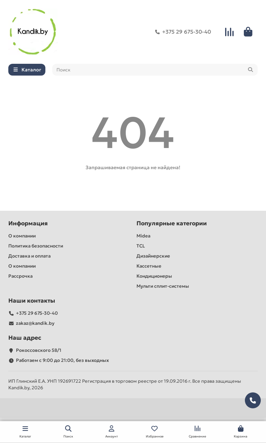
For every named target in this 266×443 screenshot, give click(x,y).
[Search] (155, 70)
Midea (143, 236)
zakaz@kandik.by (35, 323)
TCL (140, 246)
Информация (28, 223)
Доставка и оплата (29, 256)
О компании (22, 236)
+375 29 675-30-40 (181, 32)
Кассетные (148, 266)
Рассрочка (20, 276)
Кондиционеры (154, 276)
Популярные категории (171, 223)
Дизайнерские (153, 256)
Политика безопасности (35, 246)
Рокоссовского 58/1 (38, 350)
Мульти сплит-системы (162, 286)
